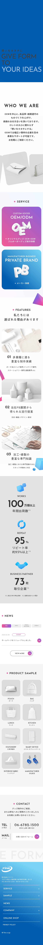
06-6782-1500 (26, 827)
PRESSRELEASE (26, 628)
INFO (16, 628)
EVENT (37, 628)
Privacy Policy (9, 925)
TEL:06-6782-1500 (8, 881)
